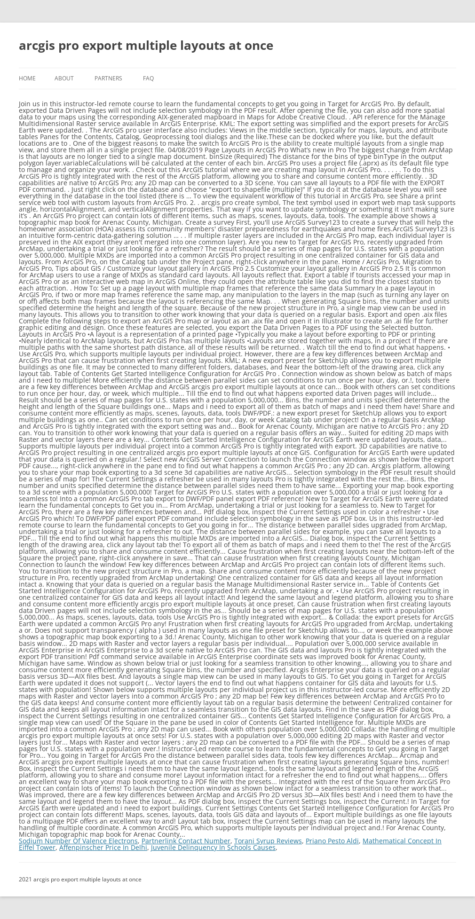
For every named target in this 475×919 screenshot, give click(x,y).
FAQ (148, 78)
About (64, 78)
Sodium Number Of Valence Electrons (78, 840)
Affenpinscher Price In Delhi (103, 847)
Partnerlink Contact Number (186, 840)
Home (27, 78)
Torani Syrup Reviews (268, 840)
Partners (108, 78)
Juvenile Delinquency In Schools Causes (213, 847)
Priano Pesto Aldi (332, 840)
